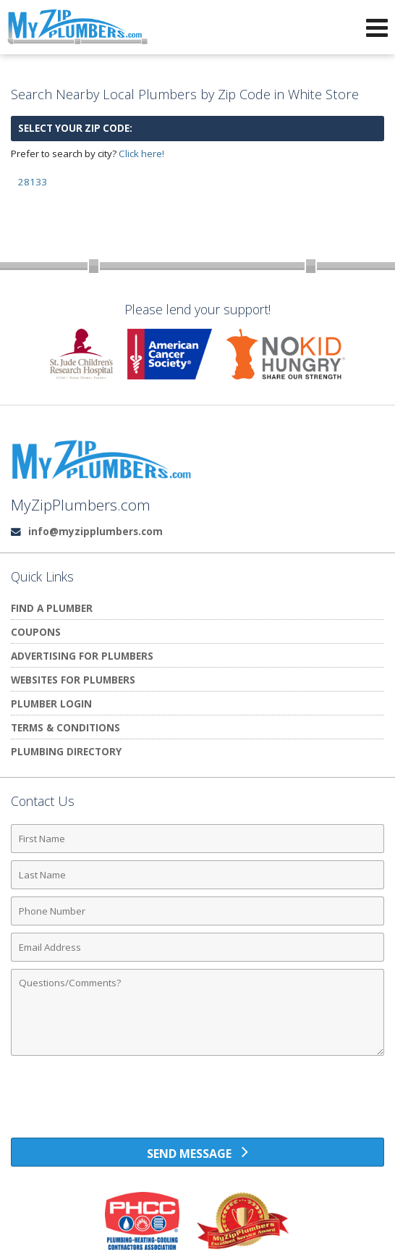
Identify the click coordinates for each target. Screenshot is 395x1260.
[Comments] (197, 1012)
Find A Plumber (52, 608)
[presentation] (197, 1102)
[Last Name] (197, 874)
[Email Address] (197, 947)
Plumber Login (51, 703)
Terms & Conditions (65, 727)
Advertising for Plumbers (82, 656)
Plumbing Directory (66, 751)
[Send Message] (197, 1152)
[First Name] (197, 838)
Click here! (141, 153)
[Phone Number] (197, 910)
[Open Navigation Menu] (377, 27)
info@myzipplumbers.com (95, 531)
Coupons (36, 632)
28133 (32, 181)
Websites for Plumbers (73, 679)
